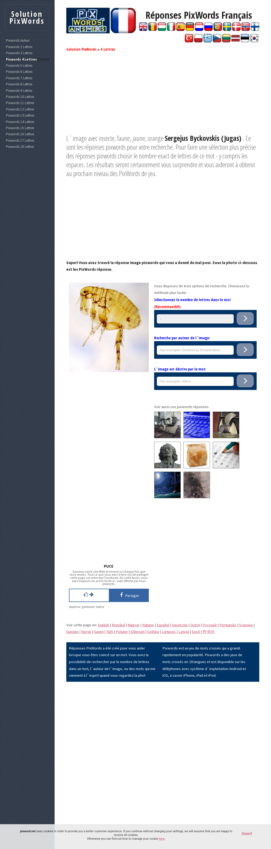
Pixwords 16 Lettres (20, 134)
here (162, 838)
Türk (109, 631)
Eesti (196, 631)
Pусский (210, 625)
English (103, 625)
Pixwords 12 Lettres (20, 109)
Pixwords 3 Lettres (19, 53)
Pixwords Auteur (18, 40)
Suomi (99, 631)
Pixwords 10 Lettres (20, 96)
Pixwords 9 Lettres (19, 90)
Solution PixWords (81, 49)
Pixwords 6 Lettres (19, 71)
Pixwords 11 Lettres (20, 103)
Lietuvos (169, 631)
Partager (128, 595)
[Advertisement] (162, 96)
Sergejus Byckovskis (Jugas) (203, 138)
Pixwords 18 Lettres (20, 146)
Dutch (195, 625)
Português (227, 625)
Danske (72, 631)
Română (118, 625)
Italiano (148, 625)
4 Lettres (108, 49)
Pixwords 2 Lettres (19, 47)
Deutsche (180, 625)
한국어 (209, 631)
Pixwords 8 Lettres (19, 84)
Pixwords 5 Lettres (19, 65)
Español (163, 625)
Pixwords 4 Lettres (21, 59)
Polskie (122, 631)
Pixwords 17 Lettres (20, 140)
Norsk (86, 631)
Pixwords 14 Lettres (20, 121)
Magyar (133, 625)
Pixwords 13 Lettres (20, 115)
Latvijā (183, 631)
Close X (246, 833)
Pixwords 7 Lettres (19, 78)
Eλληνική (137, 631)
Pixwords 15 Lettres (20, 128)
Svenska (246, 625)
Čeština (153, 631)
